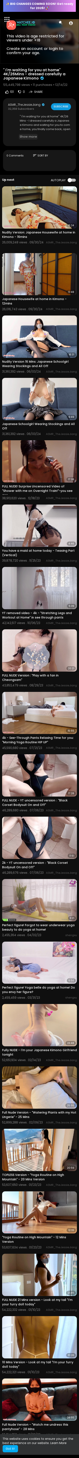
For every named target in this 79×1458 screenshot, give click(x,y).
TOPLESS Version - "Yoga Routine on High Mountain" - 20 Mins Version (33, 1177)
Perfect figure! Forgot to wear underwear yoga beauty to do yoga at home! (38, 927)
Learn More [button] (58, 1443)
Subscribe (61, 106)
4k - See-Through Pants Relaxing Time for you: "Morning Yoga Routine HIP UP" (38, 740)
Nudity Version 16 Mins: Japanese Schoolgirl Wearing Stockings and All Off (35, 363)
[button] (71, 23)
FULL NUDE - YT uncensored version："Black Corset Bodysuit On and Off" (35, 802)
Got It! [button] (10, 1449)
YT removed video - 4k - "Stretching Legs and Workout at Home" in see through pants (37, 615)
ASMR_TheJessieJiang (26, 105)
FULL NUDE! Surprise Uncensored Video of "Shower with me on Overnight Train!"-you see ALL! (37, 490)
